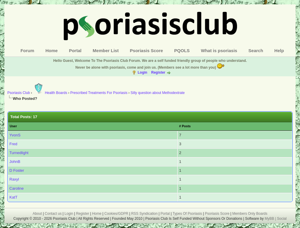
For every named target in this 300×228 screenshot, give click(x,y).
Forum (27, 50)
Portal (75, 50)
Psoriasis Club (18, 93)
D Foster (16, 170)
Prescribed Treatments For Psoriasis (98, 93)
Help (279, 50)
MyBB (270, 219)
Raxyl (14, 179)
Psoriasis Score (146, 50)
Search (256, 50)
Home (52, 50)
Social (282, 219)
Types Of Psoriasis (187, 214)
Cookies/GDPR (116, 214)
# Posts (185, 126)
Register (158, 72)
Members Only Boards (249, 214)
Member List (106, 50)
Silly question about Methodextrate (158, 93)
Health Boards (50, 93)
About (37, 214)
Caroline (16, 188)
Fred (13, 144)
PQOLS (182, 50)
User (13, 126)
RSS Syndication (144, 214)
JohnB (14, 161)
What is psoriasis (219, 50)
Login (142, 72)
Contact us (53, 214)
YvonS (15, 135)
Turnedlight (19, 153)
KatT (13, 197)
